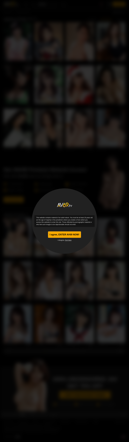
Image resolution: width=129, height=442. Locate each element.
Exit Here (68, 240)
